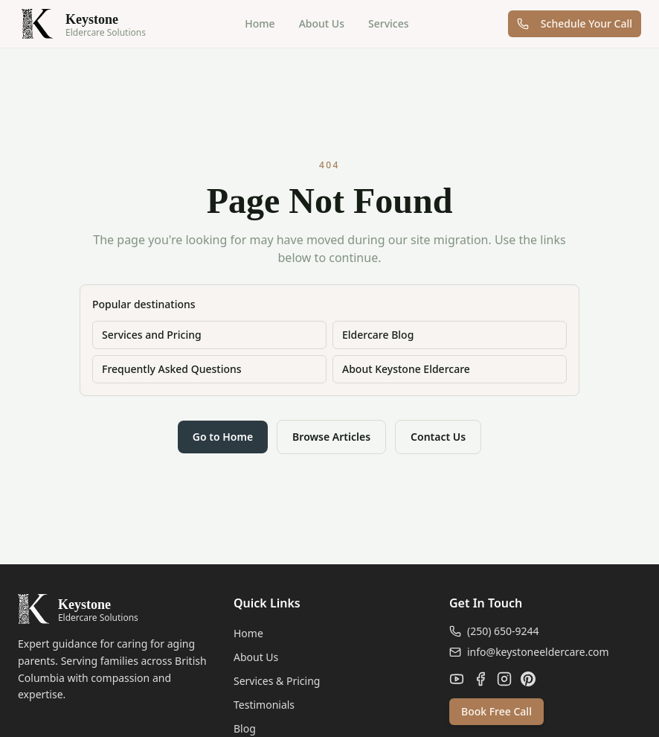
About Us (321, 23)
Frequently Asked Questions (172, 369)
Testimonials (264, 705)
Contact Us (438, 437)
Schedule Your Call (574, 23)
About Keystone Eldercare (406, 369)
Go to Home (223, 437)
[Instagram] (504, 678)
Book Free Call (496, 711)
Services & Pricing (277, 681)
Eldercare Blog (378, 335)
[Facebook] (480, 678)
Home (259, 23)
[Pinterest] (528, 678)
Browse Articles (331, 437)
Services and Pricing (152, 335)
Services (388, 23)
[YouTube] (456, 678)
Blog (245, 728)
